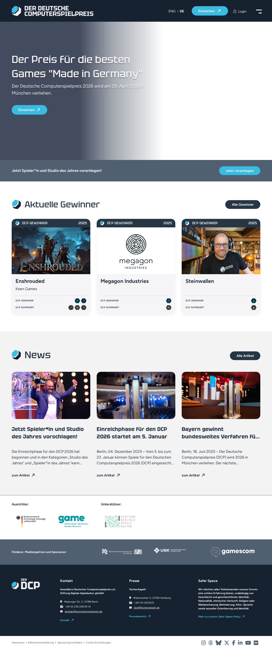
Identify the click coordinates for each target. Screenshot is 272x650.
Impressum (18, 642)
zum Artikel (21, 475)
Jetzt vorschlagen (240, 171)
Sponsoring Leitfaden (69, 642)
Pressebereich (137, 616)
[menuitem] (172, 11)
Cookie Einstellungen (98, 642)
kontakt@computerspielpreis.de (83, 611)
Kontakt (64, 620)
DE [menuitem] (182, 11)
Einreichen (206, 11)
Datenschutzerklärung (41, 642)
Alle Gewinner (243, 204)
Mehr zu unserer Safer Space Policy (219, 616)
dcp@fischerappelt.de (147, 607)
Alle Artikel (245, 356)
